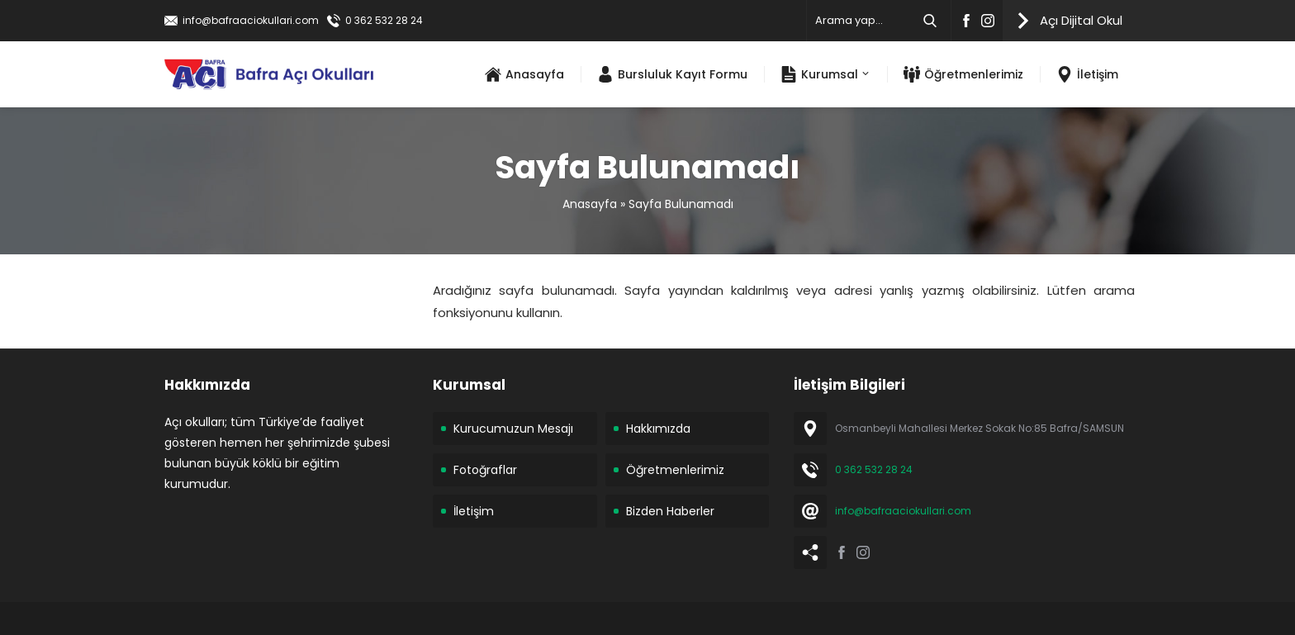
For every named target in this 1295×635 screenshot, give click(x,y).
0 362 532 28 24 (384, 20)
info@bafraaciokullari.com (251, 20)
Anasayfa (589, 204)
